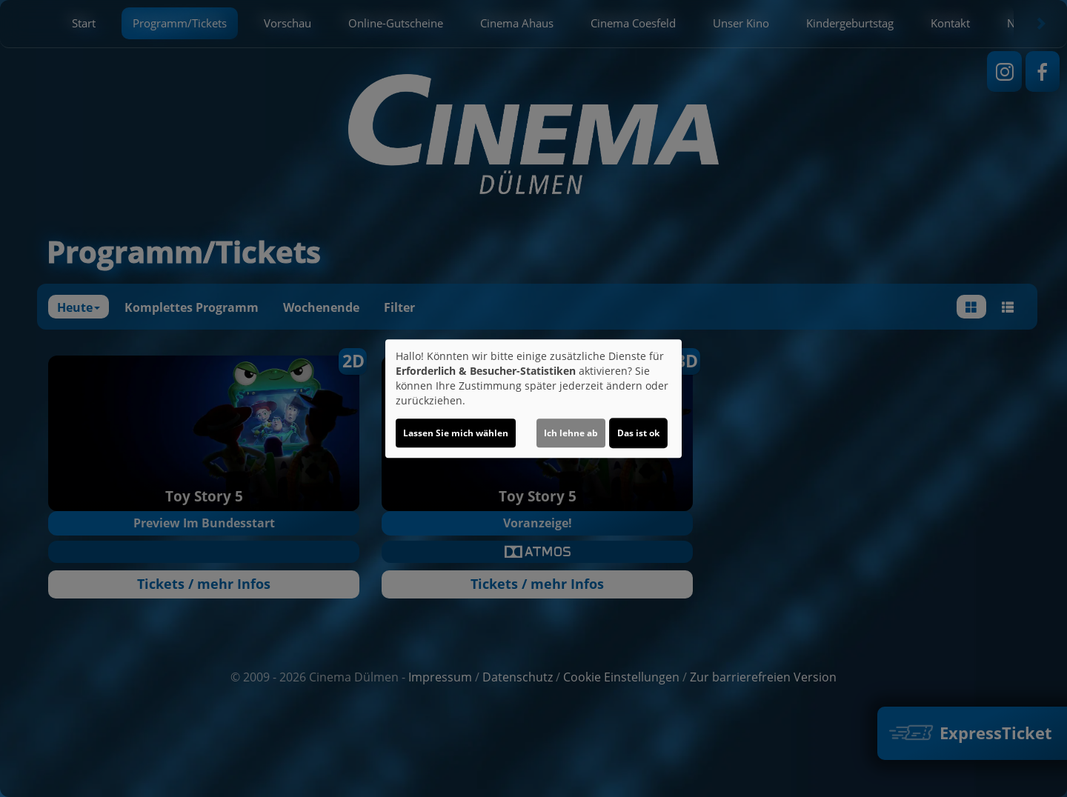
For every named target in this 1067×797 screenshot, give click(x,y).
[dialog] (533, 398)
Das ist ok (638, 433)
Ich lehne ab (571, 433)
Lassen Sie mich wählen (455, 433)
